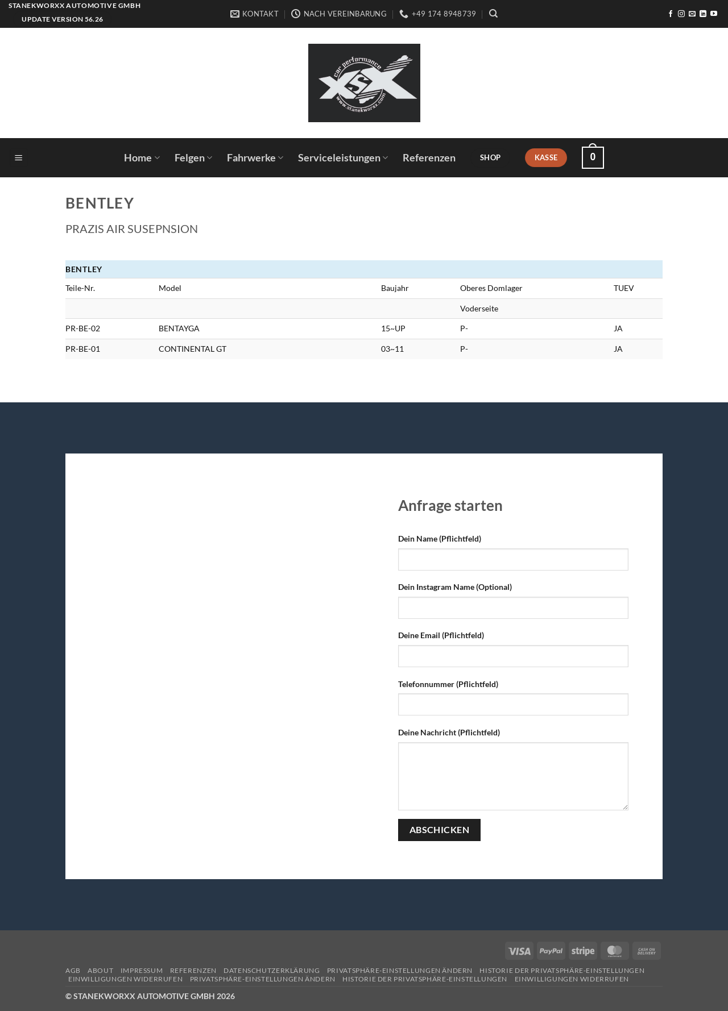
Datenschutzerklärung (272, 970)
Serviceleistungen (343, 158)
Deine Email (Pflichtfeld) (441, 635)
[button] (19, 157)
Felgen (193, 158)
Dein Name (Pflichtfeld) (439, 538)
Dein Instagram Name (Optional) (455, 587)
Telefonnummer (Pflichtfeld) (448, 684)
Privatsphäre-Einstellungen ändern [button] (400, 970)
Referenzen (429, 158)
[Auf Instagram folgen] (681, 14)
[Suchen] (493, 14)
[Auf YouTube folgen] (713, 14)
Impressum (142, 970)
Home (141, 158)
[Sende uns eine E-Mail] (692, 14)
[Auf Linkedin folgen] (703, 14)
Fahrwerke (255, 158)
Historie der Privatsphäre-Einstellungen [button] (561, 970)
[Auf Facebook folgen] (670, 14)
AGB (73, 970)
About (100, 970)
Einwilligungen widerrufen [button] (125, 979)
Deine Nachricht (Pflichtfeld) (449, 732)
